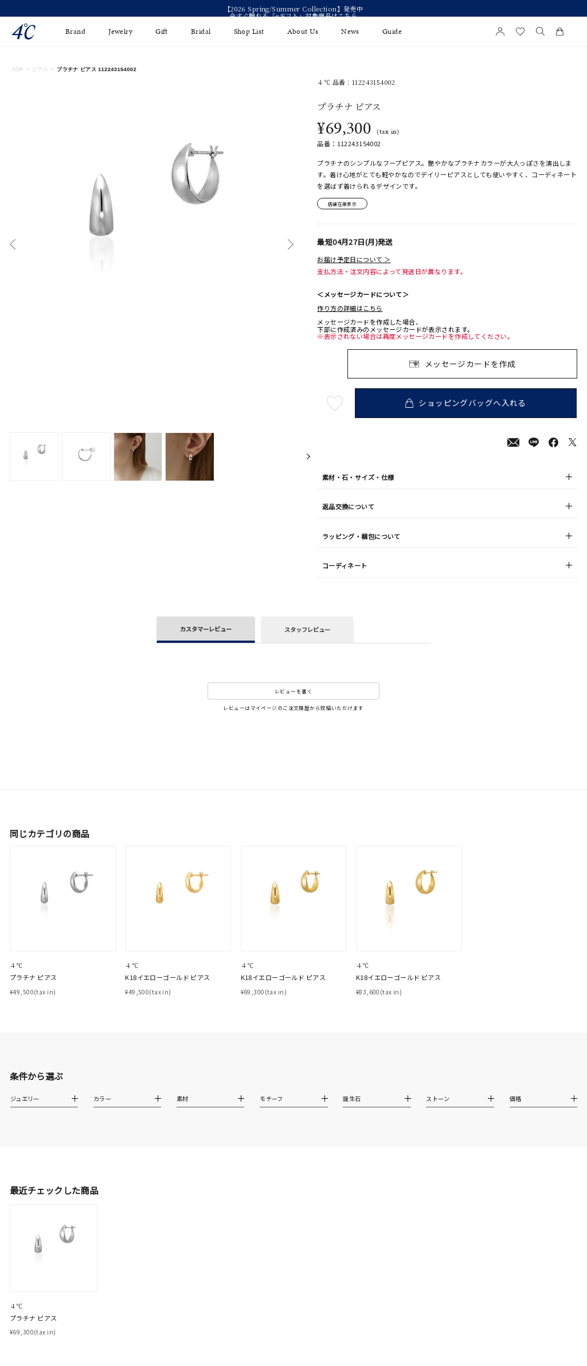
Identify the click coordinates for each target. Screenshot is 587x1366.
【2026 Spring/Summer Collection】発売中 (293, 8)
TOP (17, 69)
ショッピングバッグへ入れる (466, 403)
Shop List (249, 32)
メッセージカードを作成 (470, 364)
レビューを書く (293, 692)
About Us (302, 32)
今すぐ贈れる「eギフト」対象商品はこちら (293, 15)
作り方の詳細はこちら (349, 309)
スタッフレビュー (307, 630)
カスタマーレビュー (206, 630)
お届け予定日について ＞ (353, 260)
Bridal (201, 32)
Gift (161, 32)
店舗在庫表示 (344, 204)
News (350, 32)
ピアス (40, 69)
